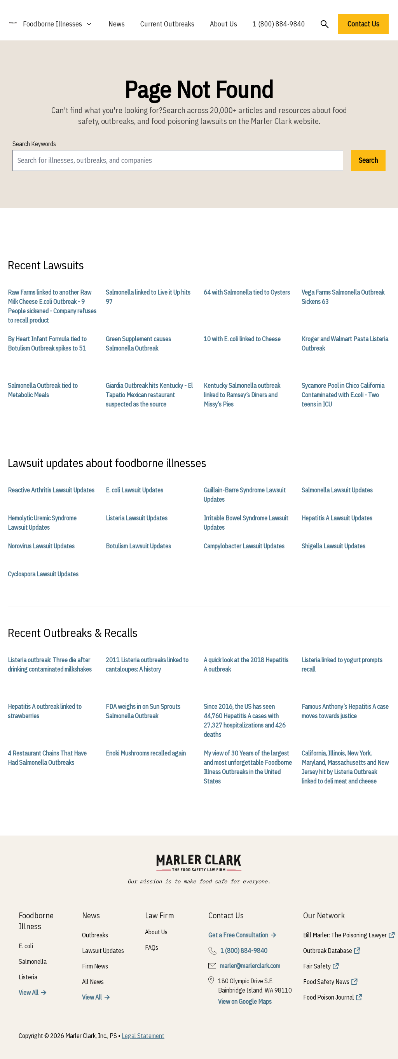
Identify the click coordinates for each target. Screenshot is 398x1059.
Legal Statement (143, 1036)
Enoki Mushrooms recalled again (146, 753)
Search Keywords (34, 144)
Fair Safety (317, 966)
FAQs (151, 947)
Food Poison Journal (328, 997)
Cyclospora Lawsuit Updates (43, 574)
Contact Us (363, 23)
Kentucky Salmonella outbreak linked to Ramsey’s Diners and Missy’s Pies (242, 395)
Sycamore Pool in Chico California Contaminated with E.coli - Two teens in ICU (343, 395)
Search (368, 160)
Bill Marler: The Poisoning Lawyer (345, 935)
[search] (177, 160)
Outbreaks (95, 935)
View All (28, 992)
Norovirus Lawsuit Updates (41, 546)
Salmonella (33, 961)
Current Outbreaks (167, 23)
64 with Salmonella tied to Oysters (247, 292)
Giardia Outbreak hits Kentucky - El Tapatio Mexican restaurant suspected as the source (149, 395)
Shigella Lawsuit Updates (333, 546)
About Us (223, 23)
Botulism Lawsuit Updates (138, 546)
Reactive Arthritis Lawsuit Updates (51, 490)
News (116, 23)
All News (93, 982)
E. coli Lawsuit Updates (134, 490)
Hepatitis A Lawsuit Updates (337, 518)
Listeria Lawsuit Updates (137, 518)
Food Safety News (326, 982)
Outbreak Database (327, 950)
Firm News (95, 966)
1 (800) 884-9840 (279, 23)
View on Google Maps (245, 1001)
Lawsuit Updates (103, 950)
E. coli (26, 946)
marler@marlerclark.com (250, 966)
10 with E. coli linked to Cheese (242, 339)
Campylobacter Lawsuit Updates (244, 546)
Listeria (28, 977)
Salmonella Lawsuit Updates (337, 490)
